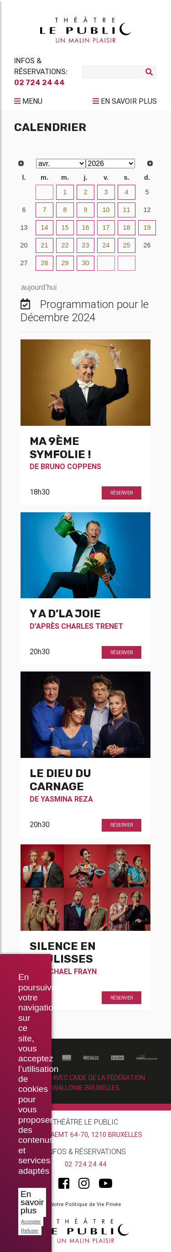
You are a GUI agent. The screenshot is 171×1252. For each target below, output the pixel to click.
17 (105, 227)
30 (23, 192)
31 (44, 192)
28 (44, 263)
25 (126, 245)
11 (126, 209)
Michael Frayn (69, 971)
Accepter (31, 1221)
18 (126, 227)
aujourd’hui (39, 287)
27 (23, 263)
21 (44, 245)
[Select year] (110, 163)
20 (23, 245)
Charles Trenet (92, 626)
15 (64, 227)
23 (85, 245)
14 (44, 227)
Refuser (30, 1230)
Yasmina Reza (67, 798)
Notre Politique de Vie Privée (85, 1204)
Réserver (121, 493)
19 (146, 227)
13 (23, 227)
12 (146, 209)
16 (85, 227)
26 (146, 245)
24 (105, 245)
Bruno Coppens (71, 466)
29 (64, 263)
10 (105, 209)
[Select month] (61, 163)
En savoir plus (32, 1202)
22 (64, 245)
